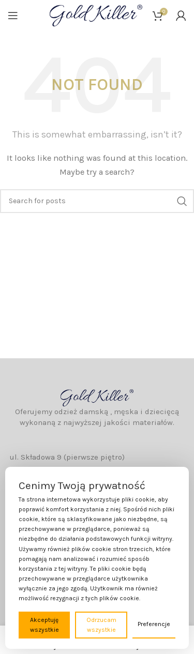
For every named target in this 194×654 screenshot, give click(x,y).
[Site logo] (96, 15)
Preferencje (154, 624)
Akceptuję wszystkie (44, 624)
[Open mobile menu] (13, 15)
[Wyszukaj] (97, 201)
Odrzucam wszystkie (101, 624)
